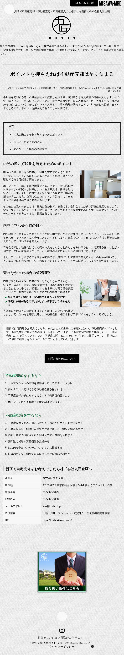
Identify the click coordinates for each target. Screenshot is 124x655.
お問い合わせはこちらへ (62, 358)
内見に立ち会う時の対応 (28, 142)
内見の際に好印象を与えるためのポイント (38, 134)
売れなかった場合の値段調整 (30, 149)
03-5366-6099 (84, 3)
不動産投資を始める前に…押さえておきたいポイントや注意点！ (45, 422)
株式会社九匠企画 (51, 643)
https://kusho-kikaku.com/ (57, 520)
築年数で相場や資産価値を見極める (28, 441)
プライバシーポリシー (60, 646)
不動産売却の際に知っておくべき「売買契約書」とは (39, 395)
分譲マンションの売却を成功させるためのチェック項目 (40, 383)
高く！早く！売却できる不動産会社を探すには (35, 389)
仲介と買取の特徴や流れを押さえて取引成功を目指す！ (40, 435)
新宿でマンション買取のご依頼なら (60, 637)
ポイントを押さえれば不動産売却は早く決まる (35, 401)
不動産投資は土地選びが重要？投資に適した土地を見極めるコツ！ (47, 429)
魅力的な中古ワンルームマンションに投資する (35, 447)
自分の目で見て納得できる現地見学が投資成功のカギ (39, 454)
